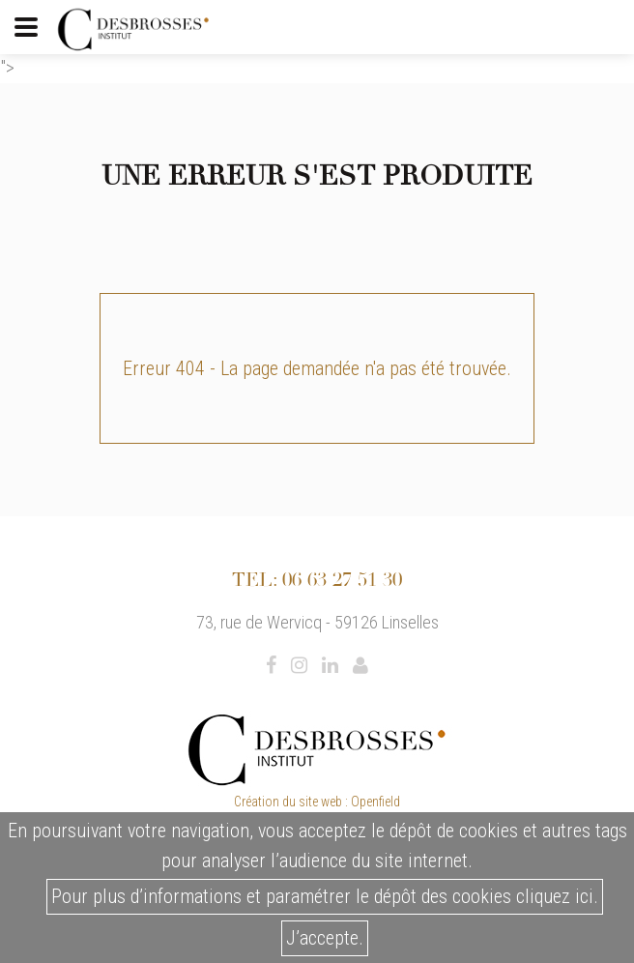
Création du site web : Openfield (317, 801)
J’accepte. (324, 937)
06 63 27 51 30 (342, 580)
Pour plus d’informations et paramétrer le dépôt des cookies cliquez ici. (324, 896)
